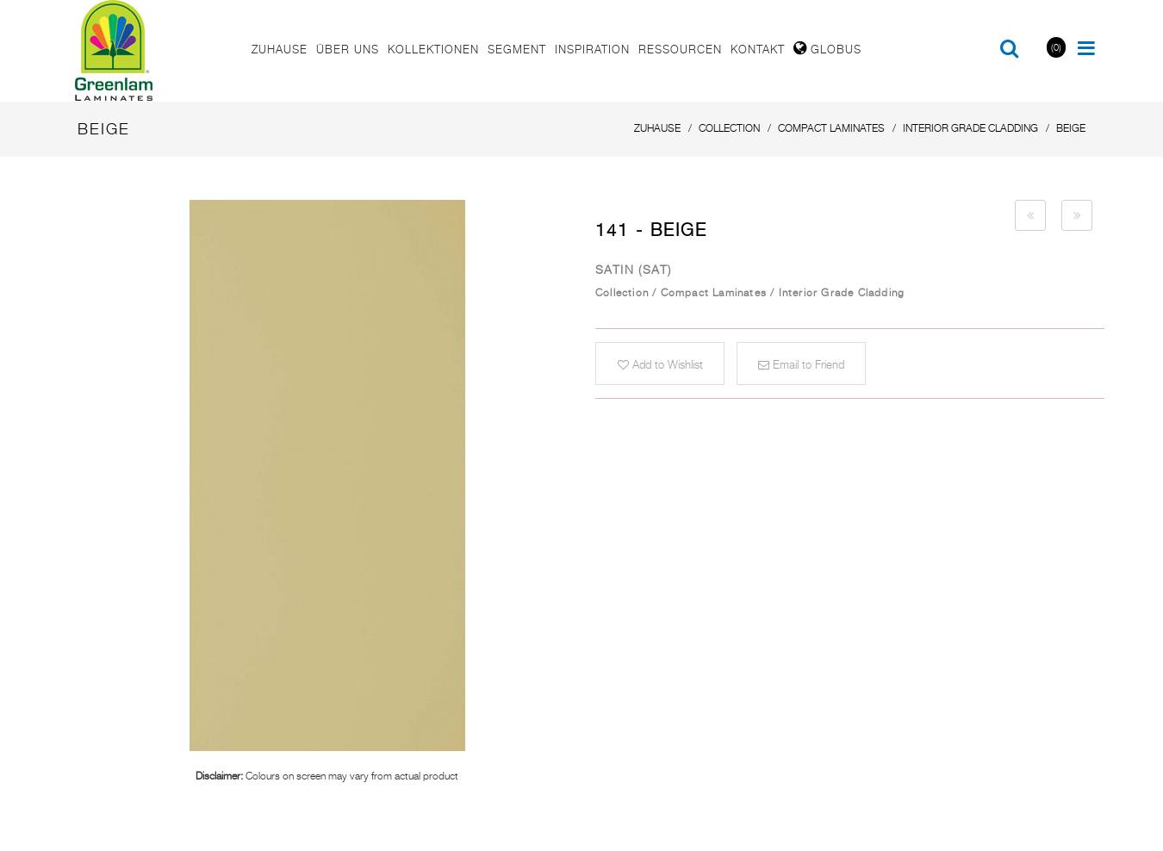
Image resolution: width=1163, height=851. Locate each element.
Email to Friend (801, 364)
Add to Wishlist (660, 364)
